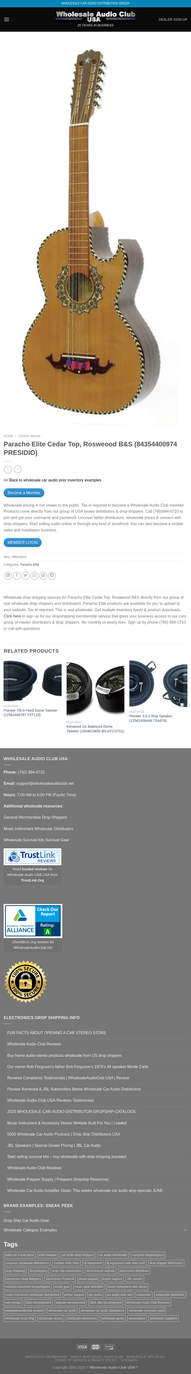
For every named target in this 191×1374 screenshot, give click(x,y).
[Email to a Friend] (34, 576)
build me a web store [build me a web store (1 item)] (19, 1255)
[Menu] (6, 19)
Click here (12, 616)
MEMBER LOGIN (23, 542)
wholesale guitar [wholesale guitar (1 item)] (112, 1318)
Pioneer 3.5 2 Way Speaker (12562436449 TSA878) (150, 718)
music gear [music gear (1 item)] (62, 1286)
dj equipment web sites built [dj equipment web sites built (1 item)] (126, 1263)
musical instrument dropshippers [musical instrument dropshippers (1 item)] (27, 1286)
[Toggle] (185, 1230)
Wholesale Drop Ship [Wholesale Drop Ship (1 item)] (19, 1318)
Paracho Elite (29, 564)
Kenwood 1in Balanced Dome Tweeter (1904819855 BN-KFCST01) (95, 729)
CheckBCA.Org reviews (30, 942)
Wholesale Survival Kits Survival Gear (36, 840)
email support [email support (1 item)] (88, 1279)
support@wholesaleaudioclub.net (45, 783)
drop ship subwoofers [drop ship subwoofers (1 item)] (67, 1271)
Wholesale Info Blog (145, 1357)
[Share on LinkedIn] (52, 576)
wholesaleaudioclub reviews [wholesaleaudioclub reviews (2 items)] (24, 1310)
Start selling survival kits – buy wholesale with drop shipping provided (66, 1157)
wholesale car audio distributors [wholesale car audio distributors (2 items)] (102, 1310)
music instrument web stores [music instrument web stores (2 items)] (127, 1286)
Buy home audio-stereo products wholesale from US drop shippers (64, 1055)
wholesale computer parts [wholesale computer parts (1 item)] (146, 1310)
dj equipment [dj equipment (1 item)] (93, 1263)
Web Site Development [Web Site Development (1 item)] (106, 1302)
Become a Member (24, 493)
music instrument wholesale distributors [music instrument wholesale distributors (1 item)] (32, 1294)
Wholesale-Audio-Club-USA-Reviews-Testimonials (50, 1100)
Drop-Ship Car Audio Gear (26, 1220)
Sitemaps (129, 1360)
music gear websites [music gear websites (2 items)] (89, 1286)
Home (9, 436)
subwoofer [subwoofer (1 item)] (143, 1294)
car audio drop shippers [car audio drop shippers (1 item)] (77, 1255)
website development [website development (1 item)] (70, 1302)
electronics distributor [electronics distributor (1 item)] (134, 1271)
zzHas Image (29, 436)
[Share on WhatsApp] (8, 576)
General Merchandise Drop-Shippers (35, 817)
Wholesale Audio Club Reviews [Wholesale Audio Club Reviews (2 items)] (148, 1302)
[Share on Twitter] (26, 576)
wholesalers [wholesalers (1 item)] (137, 1318)
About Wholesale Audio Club (97, 1357)
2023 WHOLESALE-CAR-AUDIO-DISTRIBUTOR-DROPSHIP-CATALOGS (71, 1111)
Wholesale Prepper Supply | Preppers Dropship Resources (58, 1179)
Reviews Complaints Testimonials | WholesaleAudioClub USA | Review (68, 1078)
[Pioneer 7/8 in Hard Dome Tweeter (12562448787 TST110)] (33, 681)
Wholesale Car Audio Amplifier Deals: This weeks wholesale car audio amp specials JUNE (85, 1190)
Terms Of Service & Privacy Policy (86, 1360)
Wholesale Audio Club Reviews (34, 1044)
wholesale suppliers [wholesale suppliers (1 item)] (163, 1318)
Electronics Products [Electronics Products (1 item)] (60, 1279)
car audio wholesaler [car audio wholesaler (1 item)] (113, 1255)
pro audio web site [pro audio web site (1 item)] (119, 1294)
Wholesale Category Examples (30, 1230)
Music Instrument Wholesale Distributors (38, 829)
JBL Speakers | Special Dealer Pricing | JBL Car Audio (54, 1145)
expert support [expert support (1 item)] (112, 1279)
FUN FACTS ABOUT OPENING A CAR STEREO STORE (56, 1033)
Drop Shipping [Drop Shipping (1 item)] (15, 1271)
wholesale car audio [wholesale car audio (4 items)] (62, 1310)
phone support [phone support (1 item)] (74, 1294)
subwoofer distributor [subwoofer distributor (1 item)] (170, 1294)
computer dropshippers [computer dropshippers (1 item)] (148, 1255)
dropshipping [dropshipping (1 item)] (38, 1271)
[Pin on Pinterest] (43, 576)
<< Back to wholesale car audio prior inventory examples (52, 480)
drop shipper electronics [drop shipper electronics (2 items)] (166, 1263)
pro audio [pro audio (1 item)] (95, 1294)
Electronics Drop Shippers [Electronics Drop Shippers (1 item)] (23, 1279)
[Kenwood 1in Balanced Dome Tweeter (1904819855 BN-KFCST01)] (95, 689)
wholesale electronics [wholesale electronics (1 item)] (82, 1318)
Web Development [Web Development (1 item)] (38, 1302)
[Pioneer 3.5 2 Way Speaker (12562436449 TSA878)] (158, 684)
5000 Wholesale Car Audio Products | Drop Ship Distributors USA (63, 1134)
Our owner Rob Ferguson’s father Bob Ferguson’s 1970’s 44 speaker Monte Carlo (77, 1067)
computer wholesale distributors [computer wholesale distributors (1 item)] (27, 1263)
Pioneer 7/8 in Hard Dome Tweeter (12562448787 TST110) (30, 712)
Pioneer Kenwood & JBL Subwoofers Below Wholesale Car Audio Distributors (74, 1089)
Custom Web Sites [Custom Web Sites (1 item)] (66, 1263)
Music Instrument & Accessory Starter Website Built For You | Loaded (67, 1123)
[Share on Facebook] (17, 576)
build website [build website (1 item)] (48, 1255)
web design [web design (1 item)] (13, 1302)
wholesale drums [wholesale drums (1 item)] (51, 1318)
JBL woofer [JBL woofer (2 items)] (135, 1279)
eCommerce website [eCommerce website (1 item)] (100, 1271)
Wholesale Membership (46, 1357)
